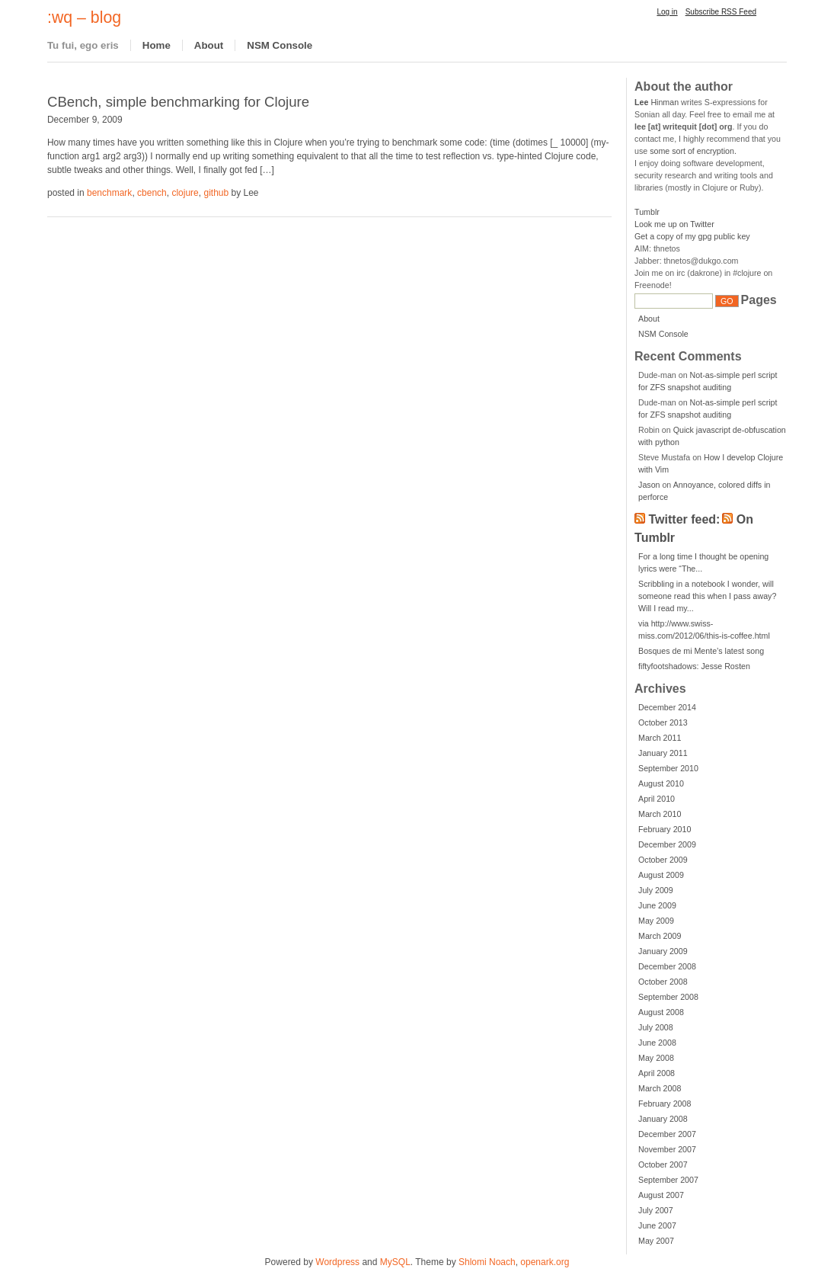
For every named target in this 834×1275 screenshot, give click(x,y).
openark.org (544, 1262)
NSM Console (279, 45)
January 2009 (663, 951)
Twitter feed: (685, 519)
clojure (184, 192)
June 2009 (657, 905)
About (209, 45)
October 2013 (663, 722)
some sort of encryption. (693, 150)
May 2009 (656, 920)
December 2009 (667, 844)
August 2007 (661, 1195)
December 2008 (667, 966)
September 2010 (668, 768)
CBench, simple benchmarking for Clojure (178, 102)
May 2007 (656, 1240)
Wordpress (337, 1262)
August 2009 (661, 874)
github (215, 192)
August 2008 (661, 1012)
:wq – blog (84, 17)
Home (156, 45)
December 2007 (667, 1134)
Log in (667, 12)
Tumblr (647, 211)
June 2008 (657, 1042)
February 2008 (664, 1103)
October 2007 (663, 1164)
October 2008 (663, 981)
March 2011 (659, 737)
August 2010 (661, 783)
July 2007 (655, 1210)
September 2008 (668, 996)
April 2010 (656, 798)
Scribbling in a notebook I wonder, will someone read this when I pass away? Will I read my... (707, 596)
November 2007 (667, 1149)
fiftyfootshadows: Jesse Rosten (694, 666)
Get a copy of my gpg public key (692, 236)
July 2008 (655, 1027)
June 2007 (657, 1225)
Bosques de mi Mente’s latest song (701, 650)
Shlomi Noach (487, 1262)
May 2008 (656, 1057)
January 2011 (663, 753)
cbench (152, 192)
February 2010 (664, 829)
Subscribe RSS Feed (720, 12)
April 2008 (656, 1073)
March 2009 (659, 935)
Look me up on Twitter (674, 224)
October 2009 (663, 859)
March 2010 (659, 813)
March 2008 (659, 1088)
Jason (649, 484)
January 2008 (663, 1118)
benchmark (109, 192)
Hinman (656, 102)
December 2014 (667, 707)
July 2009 (655, 890)
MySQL (395, 1262)
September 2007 (668, 1179)
